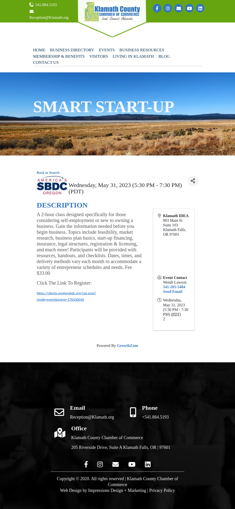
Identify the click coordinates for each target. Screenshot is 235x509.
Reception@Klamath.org (49, 15)
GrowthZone (127, 345)
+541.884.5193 (155, 417)
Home (39, 50)
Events (107, 50)
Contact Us (46, 62)
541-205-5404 (174, 287)
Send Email (172, 291)
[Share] (193, 181)
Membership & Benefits (59, 56)
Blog (164, 56)
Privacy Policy (162, 490)
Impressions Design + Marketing (117, 490)
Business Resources (141, 50)
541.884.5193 (43, 4)
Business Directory (72, 50)
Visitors (98, 56)
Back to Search (48, 173)
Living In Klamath (133, 56)
